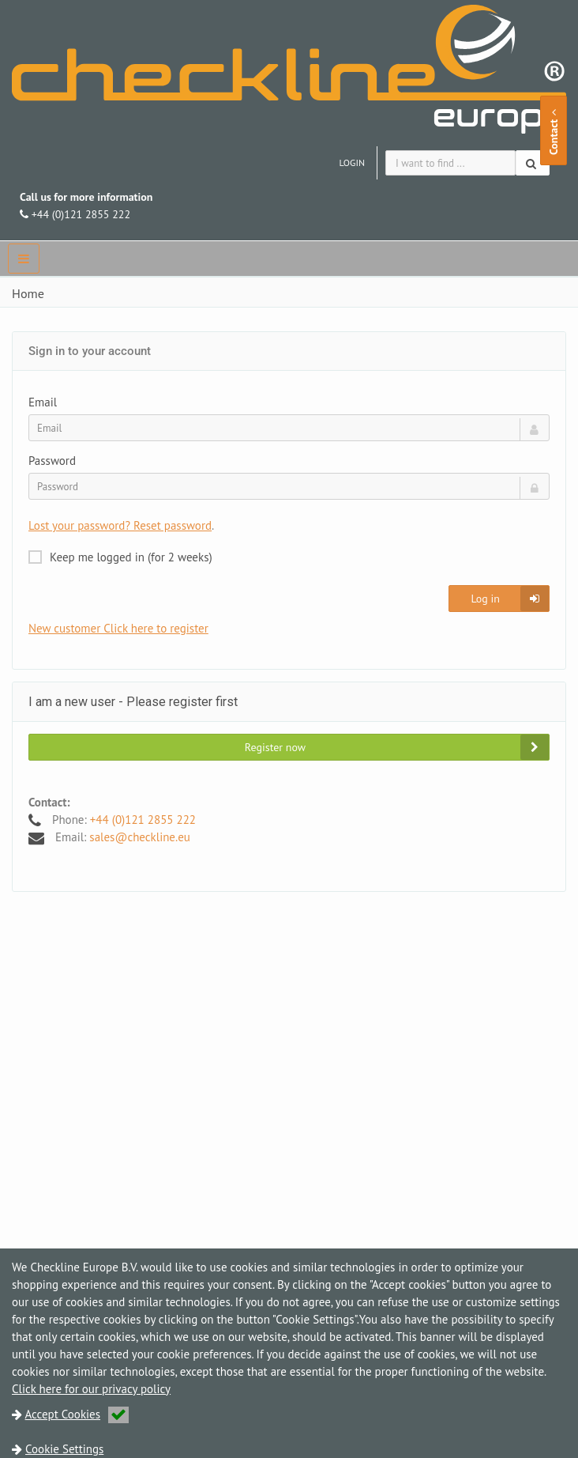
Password (52, 460)
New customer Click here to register (118, 628)
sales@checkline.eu (139, 836)
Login (352, 162)
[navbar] (23, 259)
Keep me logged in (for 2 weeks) (120, 557)
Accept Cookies (77, 1414)
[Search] (533, 163)
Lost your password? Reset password (120, 525)
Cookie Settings (64, 1448)
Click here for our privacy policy (91, 1388)
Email (42, 402)
